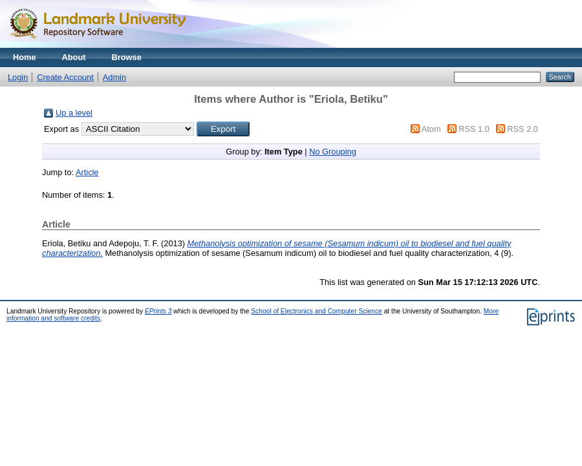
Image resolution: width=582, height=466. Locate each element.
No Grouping (332, 151)
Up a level (74, 113)
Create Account (65, 77)
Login (18, 77)
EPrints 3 (158, 311)
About (74, 57)
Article (87, 172)
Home (24, 57)
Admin (114, 77)
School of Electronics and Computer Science (316, 311)
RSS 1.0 (474, 129)
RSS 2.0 (522, 129)
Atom (431, 129)
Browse (127, 57)
